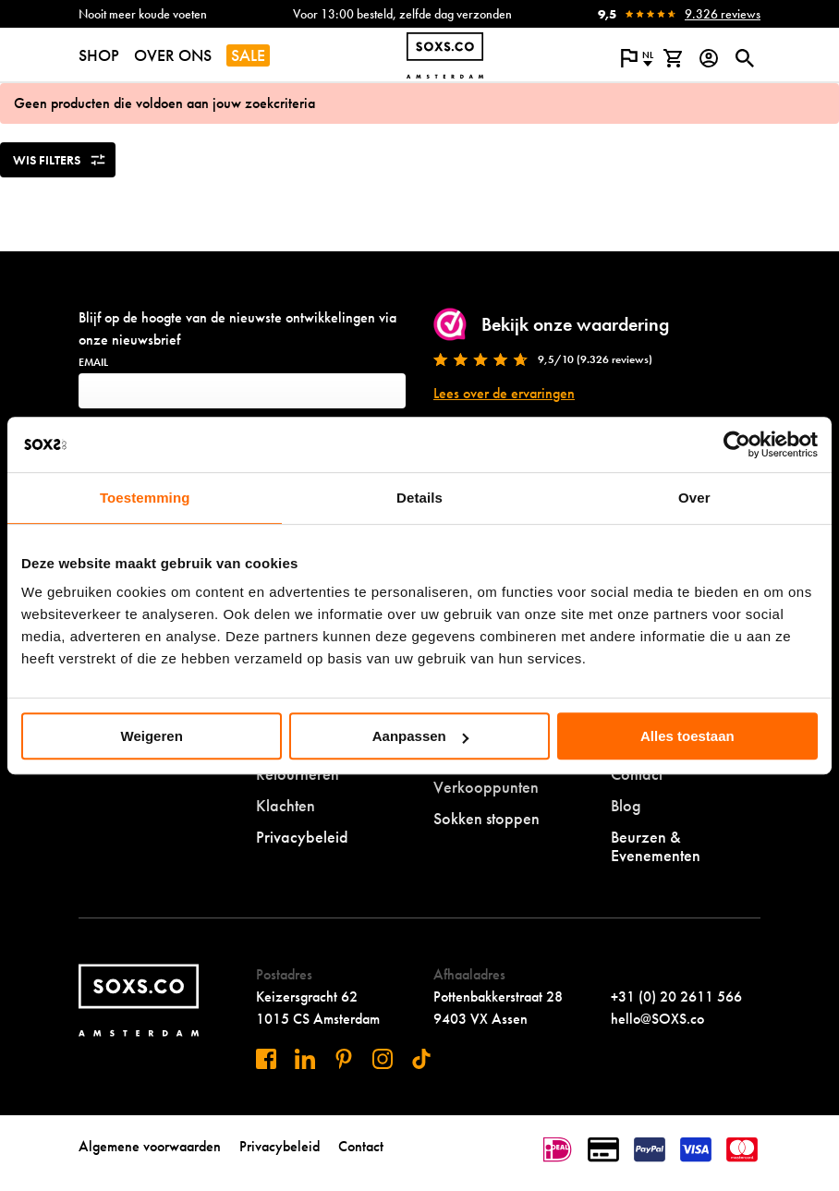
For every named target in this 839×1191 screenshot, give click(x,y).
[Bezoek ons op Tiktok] (421, 1059)
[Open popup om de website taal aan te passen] (636, 58)
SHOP (99, 55)
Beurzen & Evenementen (655, 846)
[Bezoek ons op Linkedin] (305, 1059)
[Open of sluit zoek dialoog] (744, 58)
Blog (626, 805)
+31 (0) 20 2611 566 (676, 996)
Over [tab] (694, 497)
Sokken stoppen (486, 818)
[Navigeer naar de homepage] (445, 55)
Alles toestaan (687, 736)
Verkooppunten (486, 786)
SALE (248, 55)
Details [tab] (419, 497)
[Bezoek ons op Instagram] (382, 1059)
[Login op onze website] (708, 58)
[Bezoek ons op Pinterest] (344, 1059)
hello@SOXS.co (657, 1018)
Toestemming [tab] (145, 497)
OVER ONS (173, 55)
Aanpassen (420, 736)
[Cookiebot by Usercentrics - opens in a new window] (737, 444)
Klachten (285, 805)
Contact (360, 1146)
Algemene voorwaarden (150, 1146)
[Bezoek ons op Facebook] (266, 1059)
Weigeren (152, 736)
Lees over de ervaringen (504, 393)
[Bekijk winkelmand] (672, 58)
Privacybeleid (302, 836)
